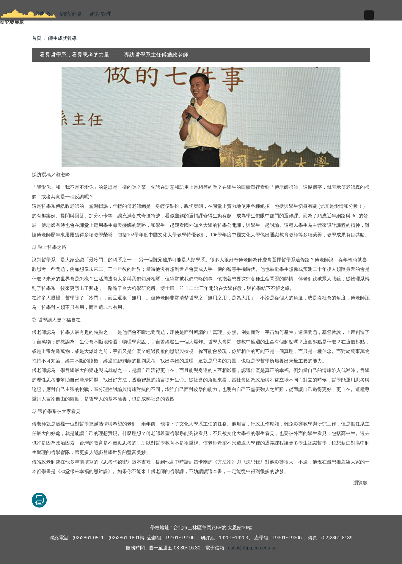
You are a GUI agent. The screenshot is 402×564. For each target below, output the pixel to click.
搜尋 (363, 20)
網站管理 (101, 14)
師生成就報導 (62, 38)
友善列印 (94, 500)
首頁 (36, 38)
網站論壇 (70, 14)
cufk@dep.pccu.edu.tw (252, 547)
